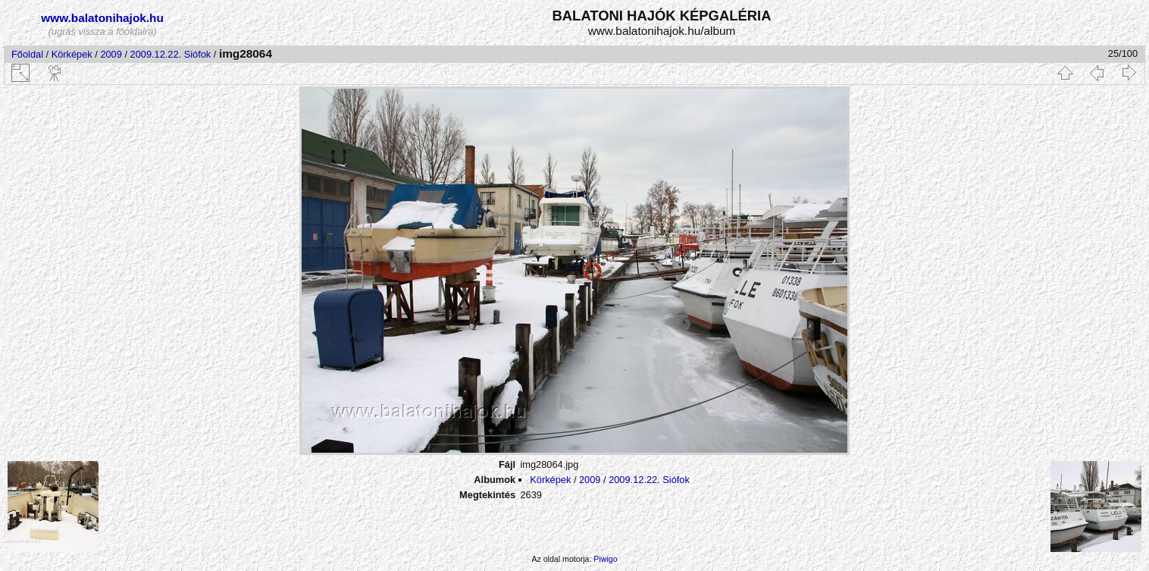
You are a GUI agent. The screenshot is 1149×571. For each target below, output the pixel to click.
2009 (110, 54)
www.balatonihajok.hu (102, 17)
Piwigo (605, 558)
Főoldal (27, 54)
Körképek (72, 54)
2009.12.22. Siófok (170, 54)
